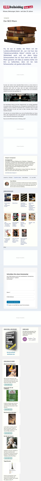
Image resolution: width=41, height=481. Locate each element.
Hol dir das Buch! (11, 354)
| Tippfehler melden (17, 177)
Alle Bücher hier (11, 356)
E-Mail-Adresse (10, 299)
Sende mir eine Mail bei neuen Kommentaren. (18, 307)
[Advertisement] (20, 74)
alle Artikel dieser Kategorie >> (11, 172)
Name (8, 294)
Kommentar (10, 279)
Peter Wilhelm (13, 181)
